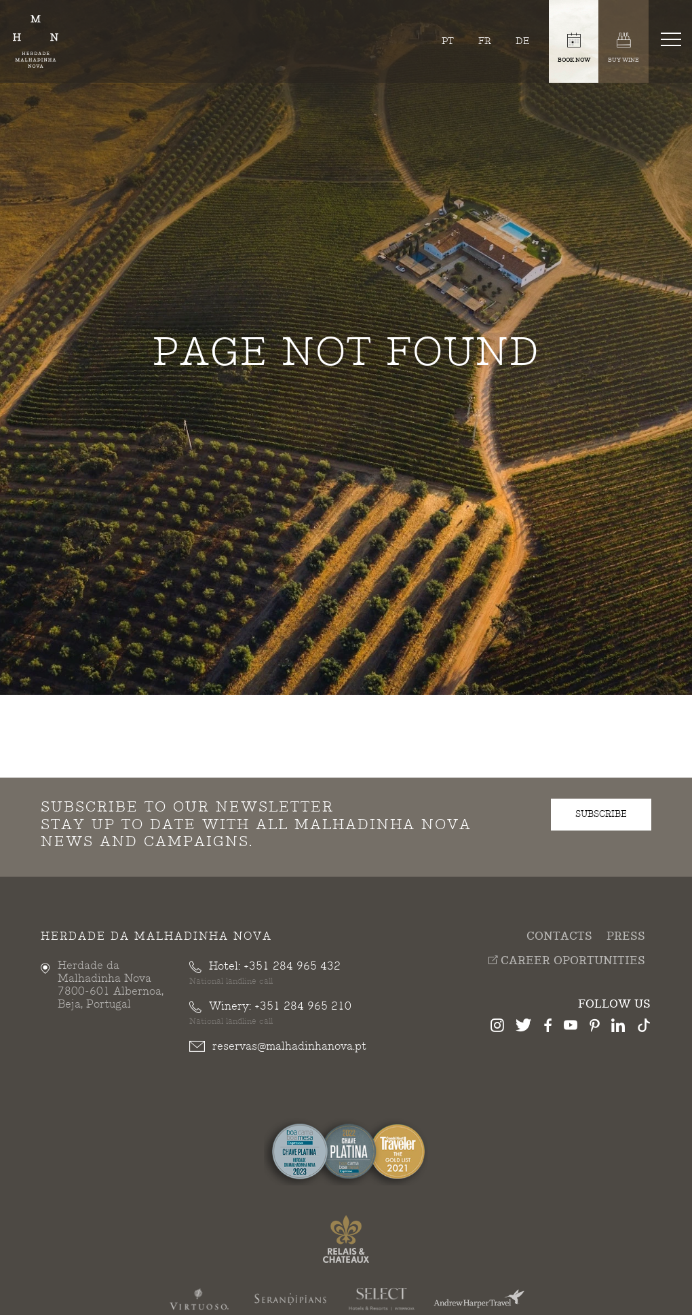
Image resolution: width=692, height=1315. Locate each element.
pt (448, 41)
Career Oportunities (566, 961)
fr (484, 41)
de (523, 41)
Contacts (559, 936)
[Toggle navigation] (674, 38)
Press (626, 936)
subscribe (601, 814)
